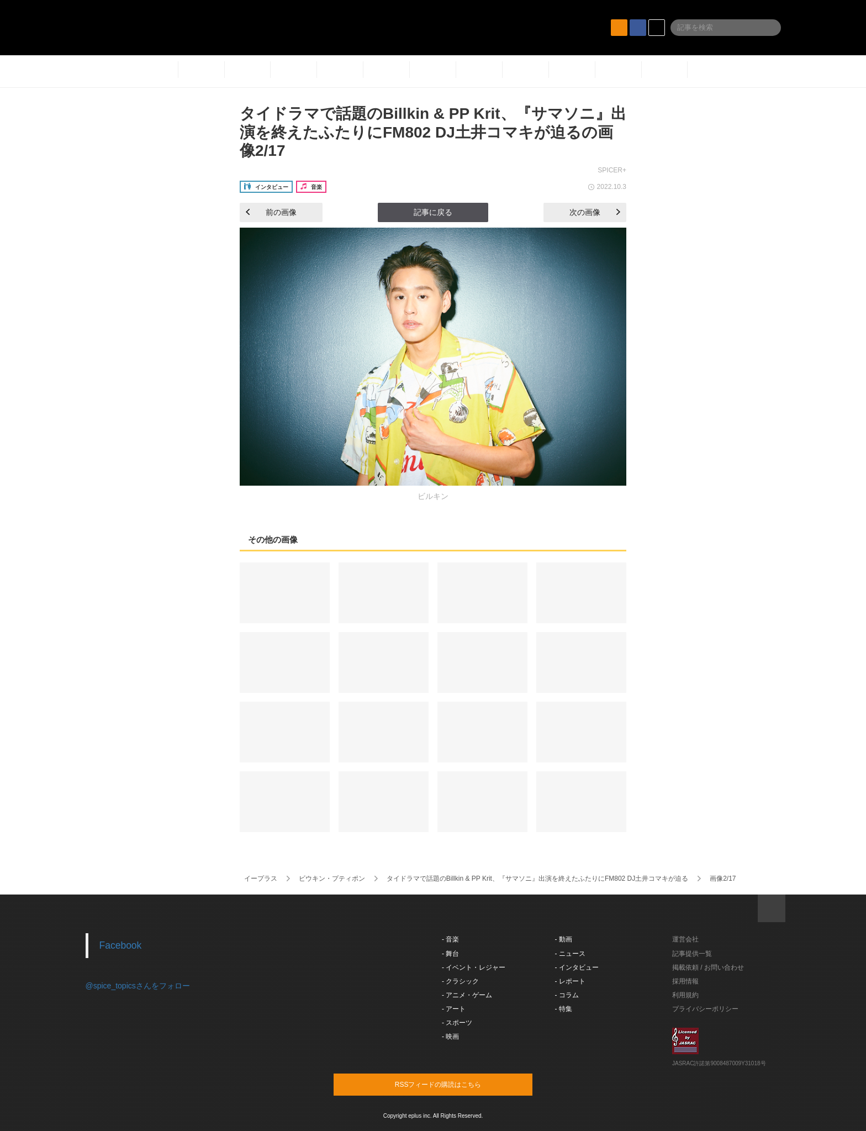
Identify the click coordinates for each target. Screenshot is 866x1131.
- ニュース (570, 954)
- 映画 (450, 1036)
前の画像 (271, 212)
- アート (454, 1009)
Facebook (120, 945)
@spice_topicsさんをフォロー (138, 985)
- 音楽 (450, 939)
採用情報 (685, 981)
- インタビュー (577, 967)
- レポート (570, 981)
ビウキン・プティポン (332, 878)
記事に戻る (433, 212)
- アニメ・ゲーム (467, 995)
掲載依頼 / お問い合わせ (708, 967)
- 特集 (563, 1009)
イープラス (260, 878)
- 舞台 (450, 954)
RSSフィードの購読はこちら (454, 1084)
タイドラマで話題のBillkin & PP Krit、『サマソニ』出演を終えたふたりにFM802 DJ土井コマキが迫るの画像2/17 (433, 132)
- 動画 (563, 939)
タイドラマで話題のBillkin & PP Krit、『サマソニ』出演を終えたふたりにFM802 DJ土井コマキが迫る (538, 878)
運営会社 (685, 939)
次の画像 (594, 212)
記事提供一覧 (692, 954)
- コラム (567, 995)
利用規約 (685, 995)
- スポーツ (457, 1023)
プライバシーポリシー (705, 1009)
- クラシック (460, 981)
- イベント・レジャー (473, 967)
